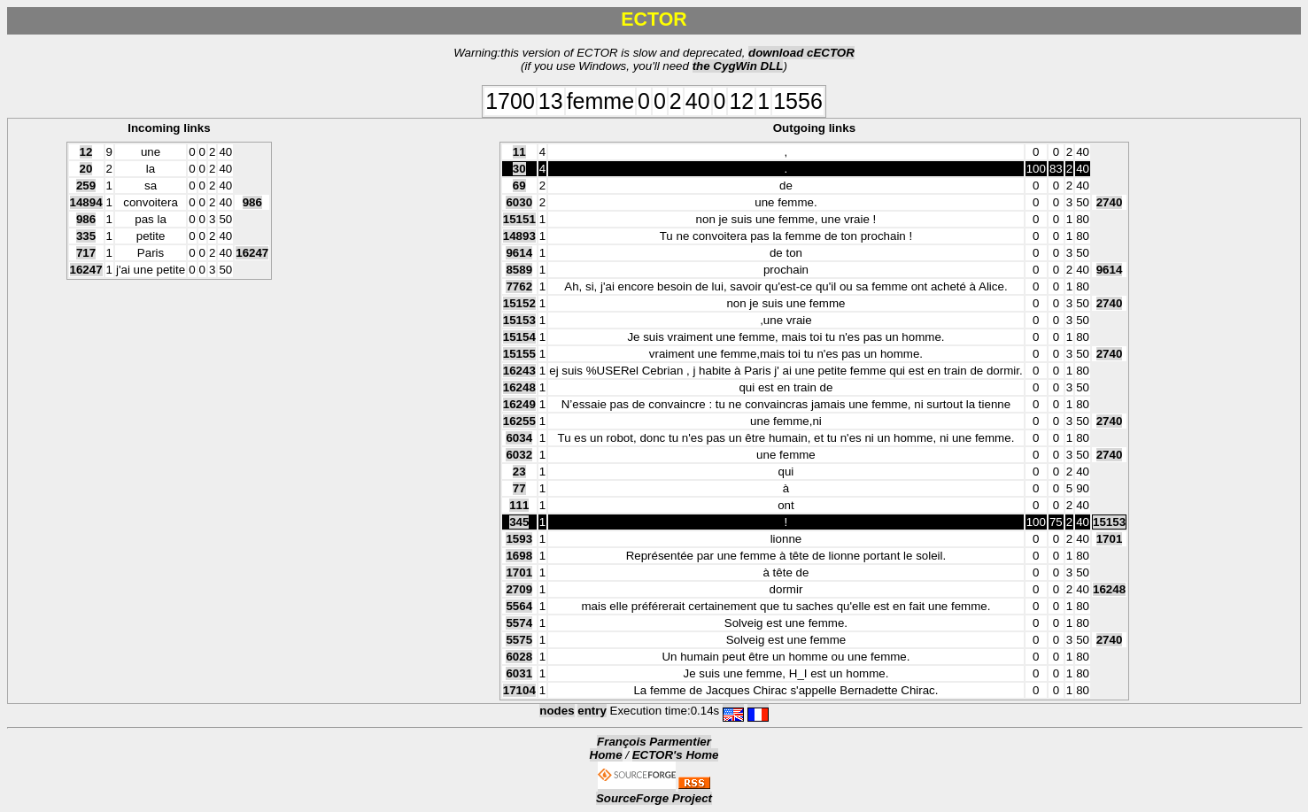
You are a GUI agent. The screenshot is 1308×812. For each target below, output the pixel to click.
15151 (519, 219)
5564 (519, 606)
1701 (1109, 538)
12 (86, 152)
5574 (519, 623)
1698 (519, 555)
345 (519, 522)
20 (86, 168)
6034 (519, 438)
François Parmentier (654, 741)
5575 (519, 639)
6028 (519, 656)
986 (252, 202)
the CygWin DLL (738, 66)
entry (592, 710)
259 (86, 185)
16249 (519, 404)
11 (519, 152)
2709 (519, 589)
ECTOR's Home (675, 755)
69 (519, 185)
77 (519, 488)
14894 (86, 202)
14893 (519, 236)
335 (86, 236)
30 (519, 168)
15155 (519, 353)
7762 (519, 286)
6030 (519, 202)
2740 (1109, 202)
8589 (519, 269)
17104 (519, 690)
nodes (556, 710)
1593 (519, 538)
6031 (519, 673)
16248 (519, 387)
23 (519, 471)
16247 (252, 252)
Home (606, 755)
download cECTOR (801, 52)
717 (86, 252)
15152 (519, 303)
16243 (519, 370)
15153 (519, 320)
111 (519, 505)
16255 (519, 421)
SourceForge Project (654, 798)
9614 (519, 252)
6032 (519, 454)
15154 (519, 337)
